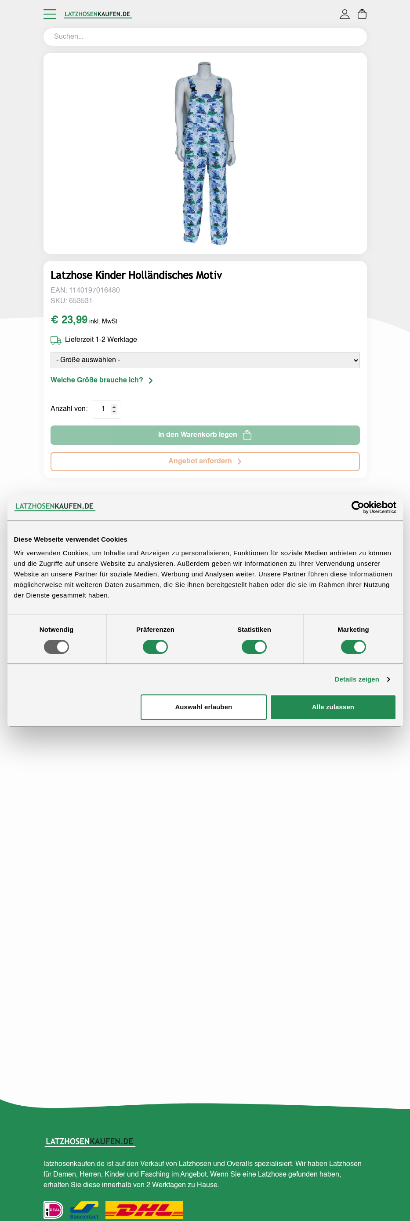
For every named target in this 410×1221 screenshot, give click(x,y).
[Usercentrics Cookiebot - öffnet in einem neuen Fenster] (357, 507)
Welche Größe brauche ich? (102, 380)
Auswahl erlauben (203, 707)
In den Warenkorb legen (205, 435)
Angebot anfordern (205, 461)
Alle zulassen (333, 707)
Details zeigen (357, 679)
